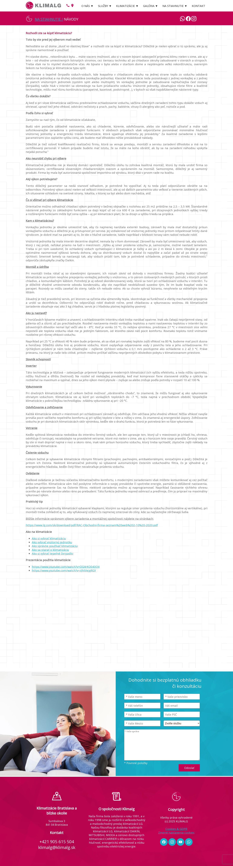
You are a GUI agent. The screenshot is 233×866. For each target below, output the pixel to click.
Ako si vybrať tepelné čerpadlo (52, 553)
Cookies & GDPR (176, 829)
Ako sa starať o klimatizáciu (50, 550)
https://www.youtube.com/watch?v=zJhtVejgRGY (64, 570)
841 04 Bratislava (57, 824)
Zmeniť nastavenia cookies (176, 832)
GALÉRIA (148, 6)
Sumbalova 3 (56, 821)
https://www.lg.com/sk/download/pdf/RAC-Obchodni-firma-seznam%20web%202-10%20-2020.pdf (92, 525)
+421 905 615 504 (57, 841)
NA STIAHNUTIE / (49, 19)
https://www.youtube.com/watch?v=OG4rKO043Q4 (65, 566)
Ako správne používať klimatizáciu (55, 546)
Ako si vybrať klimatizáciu (49, 538)
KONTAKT (198, 6)
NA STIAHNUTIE (173, 6)
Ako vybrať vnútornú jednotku (52, 542)
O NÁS (85, 6)
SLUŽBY (103, 6)
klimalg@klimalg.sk (56, 847)
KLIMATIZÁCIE (125, 6)
